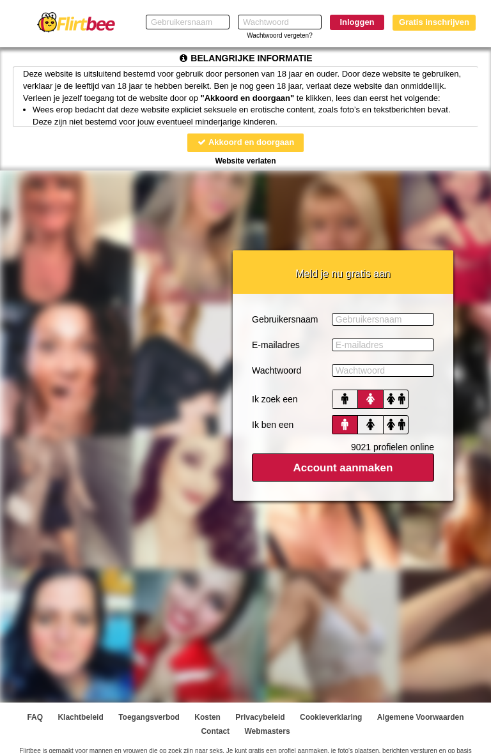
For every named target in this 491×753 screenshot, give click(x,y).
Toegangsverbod (149, 717)
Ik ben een (272, 425)
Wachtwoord (276, 370)
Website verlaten (245, 160)
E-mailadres (276, 345)
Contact (215, 731)
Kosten (207, 717)
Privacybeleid (259, 717)
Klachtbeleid (80, 717)
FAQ (35, 717)
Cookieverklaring (331, 717)
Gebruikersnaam (285, 319)
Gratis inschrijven (434, 22)
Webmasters (267, 731)
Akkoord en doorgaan (245, 142)
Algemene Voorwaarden (420, 717)
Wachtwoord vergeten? (279, 35)
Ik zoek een (275, 399)
